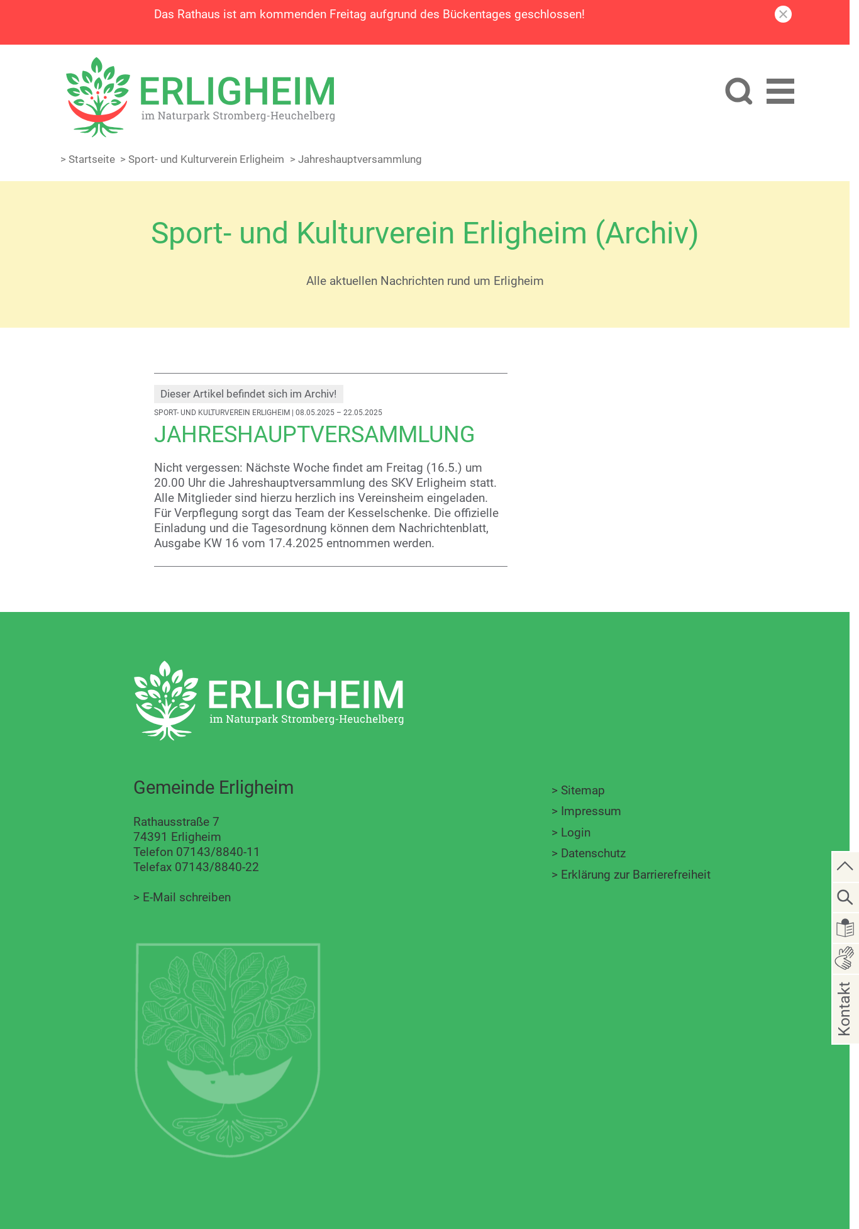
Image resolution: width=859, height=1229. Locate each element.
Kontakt (844, 1029)
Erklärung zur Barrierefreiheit (636, 874)
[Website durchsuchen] (736, 94)
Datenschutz (593, 853)
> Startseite (87, 159)
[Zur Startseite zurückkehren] (206, 64)
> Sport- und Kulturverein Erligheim (202, 159)
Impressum (591, 811)
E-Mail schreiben (187, 897)
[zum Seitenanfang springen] (846, 865)
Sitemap (583, 790)
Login (575, 832)
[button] (780, 95)
